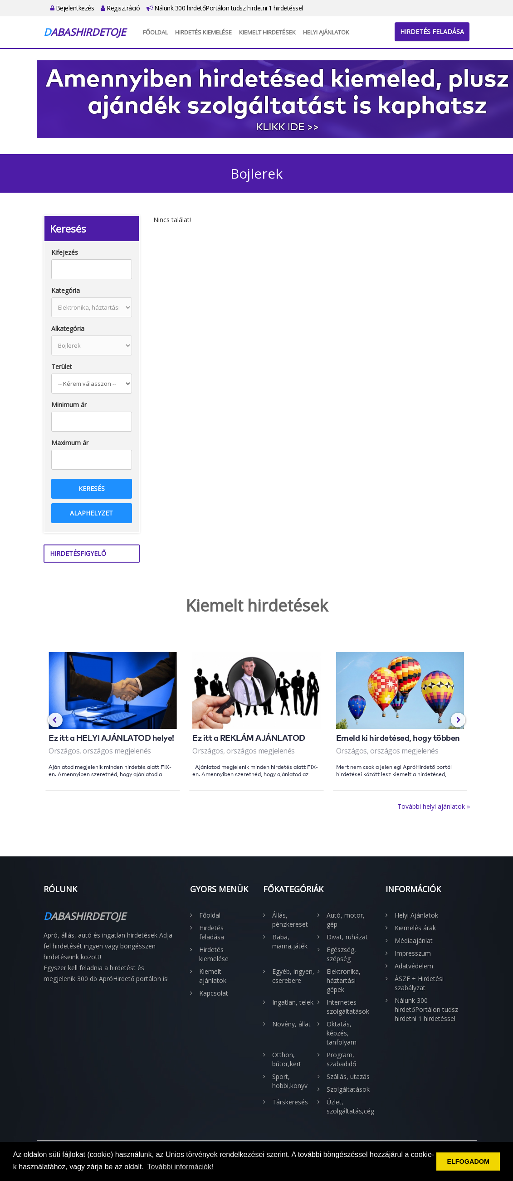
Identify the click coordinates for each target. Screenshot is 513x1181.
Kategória (65, 290)
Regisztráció (120, 8)
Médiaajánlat (414, 940)
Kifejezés (64, 252)
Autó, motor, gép (346, 919)
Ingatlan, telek (292, 1002)
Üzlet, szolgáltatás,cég (349, 1106)
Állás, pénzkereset (290, 919)
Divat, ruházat (347, 937)
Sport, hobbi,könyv (290, 1081)
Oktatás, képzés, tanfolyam (342, 1033)
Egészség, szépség (341, 954)
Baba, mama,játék (290, 941)
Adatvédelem (414, 966)
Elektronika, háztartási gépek (344, 980)
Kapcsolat (213, 993)
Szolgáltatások (348, 1089)
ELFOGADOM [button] (468, 1161)
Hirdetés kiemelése (203, 32)
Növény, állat (291, 1024)
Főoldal (155, 32)
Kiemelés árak (415, 927)
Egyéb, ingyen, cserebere (293, 976)
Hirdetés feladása (432, 31)
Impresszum (413, 953)
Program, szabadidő (341, 1059)
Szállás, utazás (348, 1076)
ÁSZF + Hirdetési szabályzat (419, 983)
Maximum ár (69, 442)
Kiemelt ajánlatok (212, 976)
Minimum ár (69, 404)
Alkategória (67, 328)
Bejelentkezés (72, 8)
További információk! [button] (180, 1167)
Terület (61, 366)
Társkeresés (290, 1102)
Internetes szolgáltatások (348, 1007)
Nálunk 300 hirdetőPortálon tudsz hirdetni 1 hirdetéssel (225, 8)
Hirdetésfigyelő (78, 553)
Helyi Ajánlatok (326, 32)
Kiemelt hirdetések (267, 32)
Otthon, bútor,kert (286, 1059)
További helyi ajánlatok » (433, 806)
